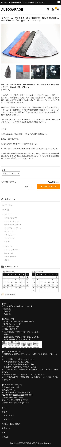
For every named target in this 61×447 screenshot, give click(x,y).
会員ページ (6, 428)
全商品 (4, 412)
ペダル (6, 242)
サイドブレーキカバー (12, 225)
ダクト (6, 260)
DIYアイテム (7, 205)
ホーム (4, 408)
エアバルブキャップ (11, 250)
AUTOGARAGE (12, 9)
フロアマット (9, 238)
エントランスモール (11, 221)
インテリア (6, 214)
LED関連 (5, 210)
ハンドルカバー (10, 235)
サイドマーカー (10, 256)
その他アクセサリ (11, 218)
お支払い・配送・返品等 (11, 424)
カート (4, 433)
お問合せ (5, 437)
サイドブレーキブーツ (12, 228)
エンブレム (8, 253)
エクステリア (7, 246)
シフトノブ (8, 231)
